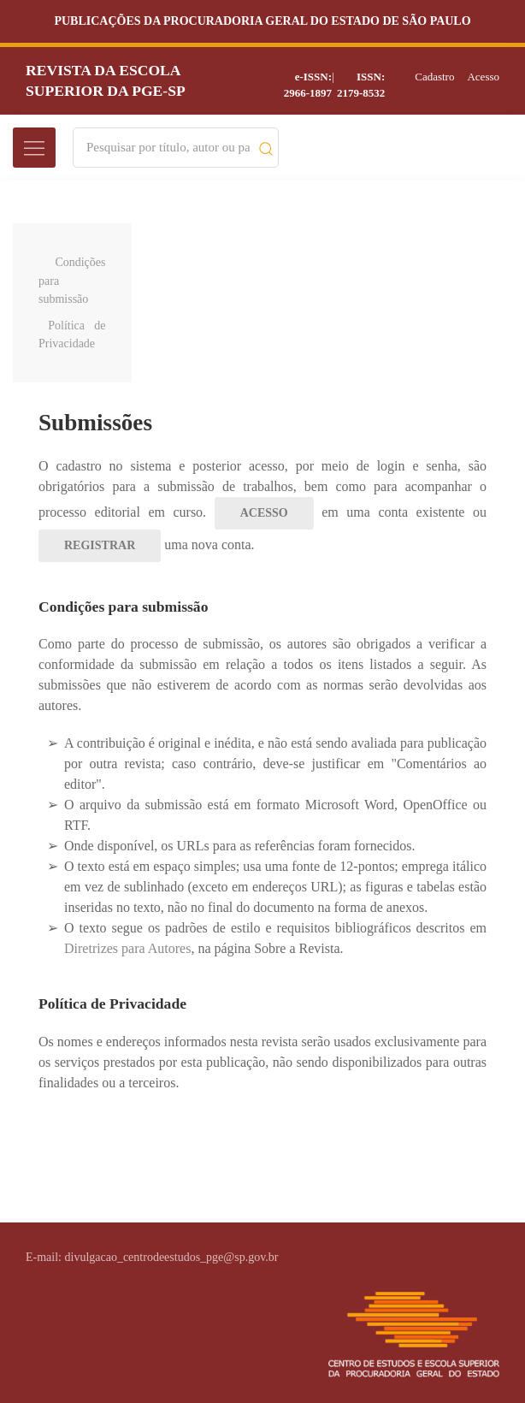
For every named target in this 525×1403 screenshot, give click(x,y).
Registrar (99, 545)
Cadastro (434, 76)
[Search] (168, 148)
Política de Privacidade (72, 333)
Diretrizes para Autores (127, 948)
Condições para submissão (72, 280)
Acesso (483, 76)
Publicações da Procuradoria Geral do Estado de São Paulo (262, 21)
